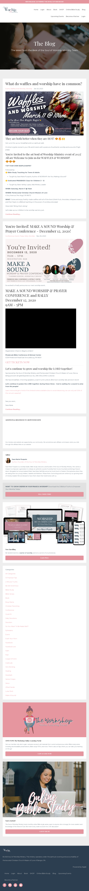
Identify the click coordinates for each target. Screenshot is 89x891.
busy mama (9, 602)
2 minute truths (11, 582)
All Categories (10, 574)
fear (7, 655)
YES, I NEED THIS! (44, 494)
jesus (7, 683)
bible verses (9, 594)
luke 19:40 (9, 691)
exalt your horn (11, 638)
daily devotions (11, 618)
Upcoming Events (57, 16)
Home (36, 10)
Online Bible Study (73, 10)
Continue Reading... (13, 214)
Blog (83, 10)
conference (9, 236)
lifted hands (10, 687)
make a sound (10, 695)
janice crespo (10, 679)
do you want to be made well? (17, 626)
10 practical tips (11, 578)
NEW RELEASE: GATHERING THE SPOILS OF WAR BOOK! (44, 2)
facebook (9, 643)
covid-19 (8, 614)
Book (55, 10)
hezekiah (8, 675)
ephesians (9, 630)
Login (42, 10)
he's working (10, 667)
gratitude (9, 663)
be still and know (11, 586)
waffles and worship (17, 89)
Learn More (44, 558)
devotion (8, 622)
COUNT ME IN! (44, 831)
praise (22, 236)
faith (7, 651)
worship (29, 89)
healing (8, 671)
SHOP (61, 10)
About (49, 10)
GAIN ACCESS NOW (44, 754)
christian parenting (12, 606)
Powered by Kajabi (79, 867)
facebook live (10, 647)
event (7, 89)
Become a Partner (72, 16)
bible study (9, 590)
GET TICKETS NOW (17, 362)
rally (26, 236)
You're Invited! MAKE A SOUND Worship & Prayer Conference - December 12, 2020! (39, 228)
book (7, 598)
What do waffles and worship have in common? (43, 83)
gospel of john (11, 659)
